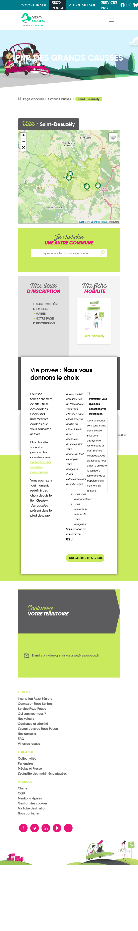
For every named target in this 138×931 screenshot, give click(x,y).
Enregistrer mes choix (85, 558)
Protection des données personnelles (40, 467)
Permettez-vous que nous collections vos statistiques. (98, 406)
